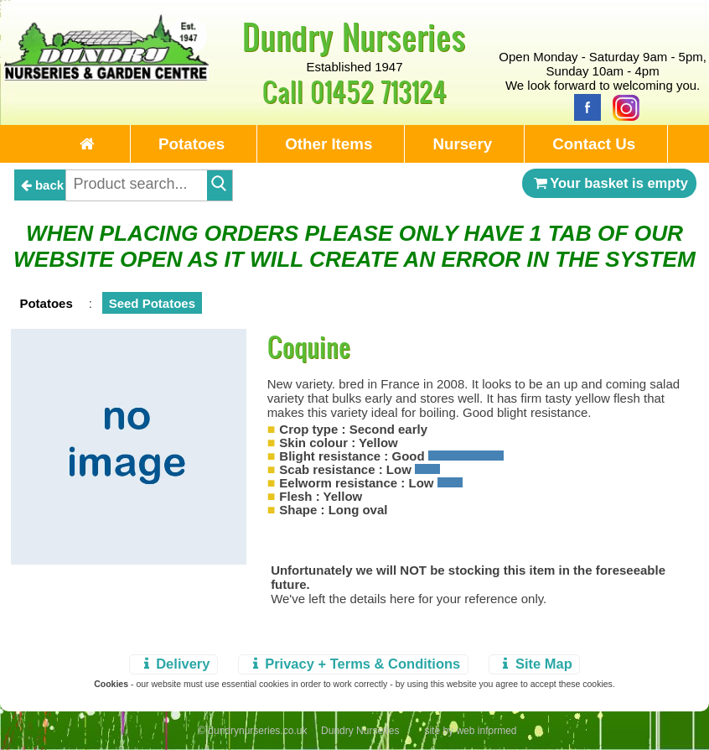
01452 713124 (378, 91)
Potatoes (191, 144)
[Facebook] (583, 106)
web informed (486, 731)
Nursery (462, 144)
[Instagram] (621, 106)
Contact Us (593, 144)
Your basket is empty (609, 182)
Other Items (328, 144)
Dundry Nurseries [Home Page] (354, 36)
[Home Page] (107, 76)
